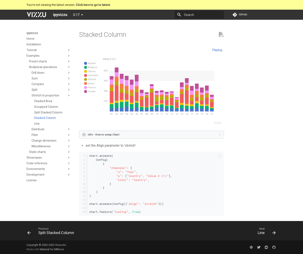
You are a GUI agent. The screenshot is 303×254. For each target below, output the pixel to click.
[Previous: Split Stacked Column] (52, 232)
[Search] (199, 14)
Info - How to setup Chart (103, 134)
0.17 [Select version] (76, 15)
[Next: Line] (265, 232)
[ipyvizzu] (36, 15)
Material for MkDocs (52, 249)
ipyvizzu (32, 33)
